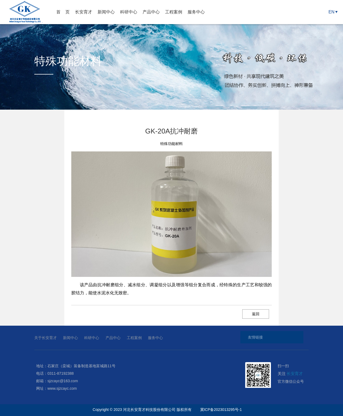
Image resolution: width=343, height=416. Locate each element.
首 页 (63, 12)
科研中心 (128, 12)
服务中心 (196, 12)
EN (331, 12)
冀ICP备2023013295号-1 (221, 409)
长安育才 (83, 12)
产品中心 (151, 12)
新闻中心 (106, 12)
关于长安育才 (45, 338)
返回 (255, 314)
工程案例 (173, 12)
